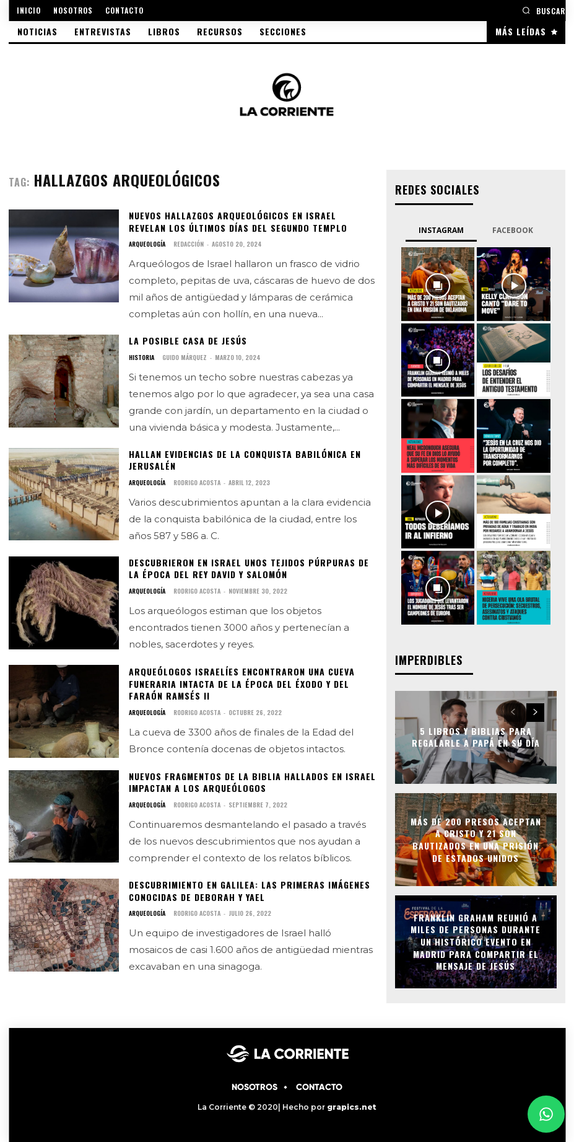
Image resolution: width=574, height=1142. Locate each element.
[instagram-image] (437, 283)
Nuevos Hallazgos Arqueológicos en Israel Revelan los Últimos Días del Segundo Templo (238, 221)
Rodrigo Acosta (196, 482)
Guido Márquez (184, 357)
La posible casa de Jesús (188, 340)
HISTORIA (141, 357)
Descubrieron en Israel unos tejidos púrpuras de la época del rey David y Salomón (249, 568)
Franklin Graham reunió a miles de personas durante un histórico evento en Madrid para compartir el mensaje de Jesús (476, 941)
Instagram (441, 230)
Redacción (188, 243)
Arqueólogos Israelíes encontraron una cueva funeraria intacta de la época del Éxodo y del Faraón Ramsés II (242, 683)
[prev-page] (513, 712)
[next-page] (535, 712)
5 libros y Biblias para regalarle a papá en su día (476, 737)
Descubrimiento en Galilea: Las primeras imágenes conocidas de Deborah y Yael (249, 890)
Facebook (512, 230)
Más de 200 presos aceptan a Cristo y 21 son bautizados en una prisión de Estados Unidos (476, 839)
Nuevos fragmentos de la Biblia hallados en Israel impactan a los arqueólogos (252, 782)
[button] (543, 10)
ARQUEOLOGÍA (147, 244)
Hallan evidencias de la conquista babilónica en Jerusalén (245, 460)
